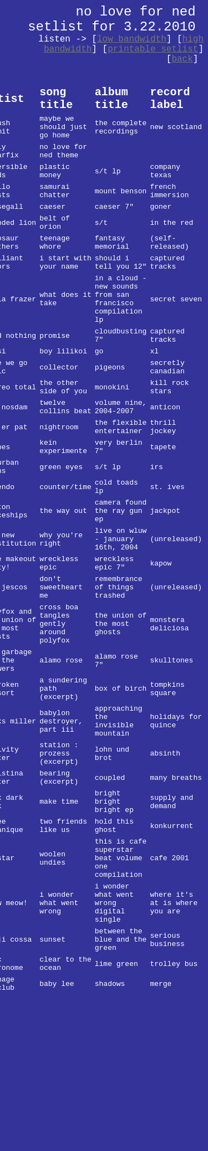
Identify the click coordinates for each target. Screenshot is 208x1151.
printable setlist (153, 49)
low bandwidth (131, 39)
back (181, 59)
